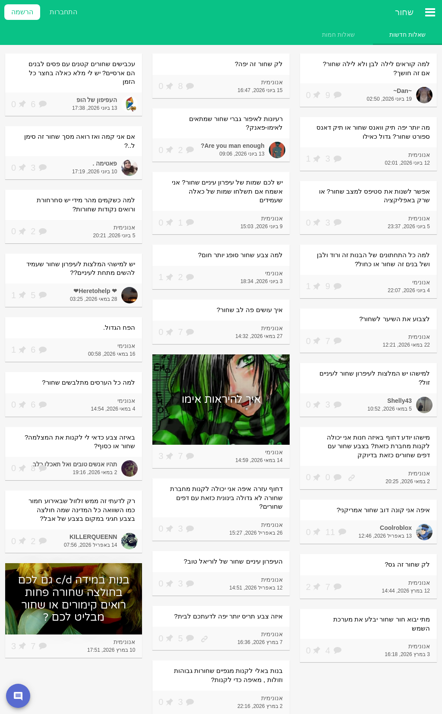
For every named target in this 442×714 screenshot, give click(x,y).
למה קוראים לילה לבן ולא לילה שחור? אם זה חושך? (376, 68)
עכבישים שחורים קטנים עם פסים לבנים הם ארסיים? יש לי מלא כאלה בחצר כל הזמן (82, 72)
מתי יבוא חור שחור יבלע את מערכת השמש (381, 623)
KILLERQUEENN (93, 536)
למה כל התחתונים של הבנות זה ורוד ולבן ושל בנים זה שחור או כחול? (373, 259)
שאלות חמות (338, 34)
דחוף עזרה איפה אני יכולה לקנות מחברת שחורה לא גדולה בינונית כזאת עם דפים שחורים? (226, 497)
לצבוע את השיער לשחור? (394, 318)
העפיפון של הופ (96, 99)
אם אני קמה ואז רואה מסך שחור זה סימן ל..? (79, 141)
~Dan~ (402, 90)
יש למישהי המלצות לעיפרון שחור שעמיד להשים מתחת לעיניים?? (81, 268)
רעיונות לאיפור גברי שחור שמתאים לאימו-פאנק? (236, 123)
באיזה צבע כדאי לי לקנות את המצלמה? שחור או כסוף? (80, 442)
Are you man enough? (233, 145)
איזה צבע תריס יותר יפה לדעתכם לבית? (228, 616)
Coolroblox (396, 527)
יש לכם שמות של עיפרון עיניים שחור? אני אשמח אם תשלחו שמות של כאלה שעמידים (227, 191)
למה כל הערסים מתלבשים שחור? (88, 382)
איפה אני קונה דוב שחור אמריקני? (383, 509)
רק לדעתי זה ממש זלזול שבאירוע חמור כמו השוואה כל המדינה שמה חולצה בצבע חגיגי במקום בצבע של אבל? (81, 509)
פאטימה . (105, 163)
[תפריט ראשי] (430, 12)
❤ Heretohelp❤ (95, 290)
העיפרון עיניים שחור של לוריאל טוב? (233, 561)
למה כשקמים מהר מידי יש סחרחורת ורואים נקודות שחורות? (86, 204)
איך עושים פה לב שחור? (250, 309)
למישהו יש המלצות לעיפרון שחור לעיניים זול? (374, 378)
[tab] (407, 34)
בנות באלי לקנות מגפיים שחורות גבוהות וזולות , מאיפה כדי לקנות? (228, 675)
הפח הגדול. (119, 327)
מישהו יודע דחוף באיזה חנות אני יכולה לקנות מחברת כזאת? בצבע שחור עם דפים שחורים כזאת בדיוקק (378, 446)
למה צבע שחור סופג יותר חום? (240, 254)
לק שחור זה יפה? (259, 63)
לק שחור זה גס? (407, 564)
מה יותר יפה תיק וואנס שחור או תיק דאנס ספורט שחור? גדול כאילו (373, 132)
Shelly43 (399, 400)
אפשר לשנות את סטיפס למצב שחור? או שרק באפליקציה (374, 196)
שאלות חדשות (407, 34)
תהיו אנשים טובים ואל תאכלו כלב (75, 464)
